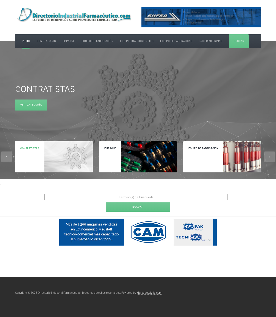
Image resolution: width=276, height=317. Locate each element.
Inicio (26, 41)
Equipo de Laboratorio (176, 41)
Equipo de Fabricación (97, 41)
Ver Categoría (31, 104)
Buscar (239, 41)
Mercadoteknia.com (149, 292)
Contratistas (46, 41)
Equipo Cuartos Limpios (136, 41)
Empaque (69, 41)
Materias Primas (210, 41)
